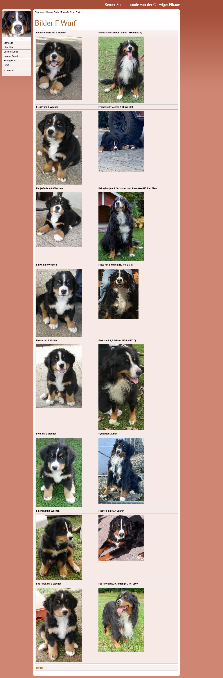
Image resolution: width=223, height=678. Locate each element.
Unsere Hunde (11, 52)
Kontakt (11, 70)
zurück (39, 668)
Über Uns (8, 47)
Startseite (8, 43)
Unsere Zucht (11, 56)
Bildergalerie (10, 60)
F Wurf (64, 12)
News (6, 65)
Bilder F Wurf (76, 12)
